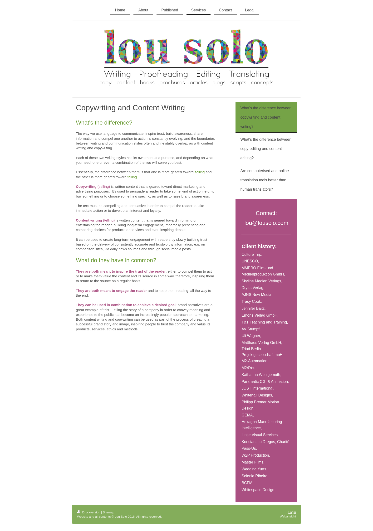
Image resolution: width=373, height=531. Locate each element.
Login (292, 512)
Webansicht (288, 516)
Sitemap (108, 512)
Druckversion (89, 512)
